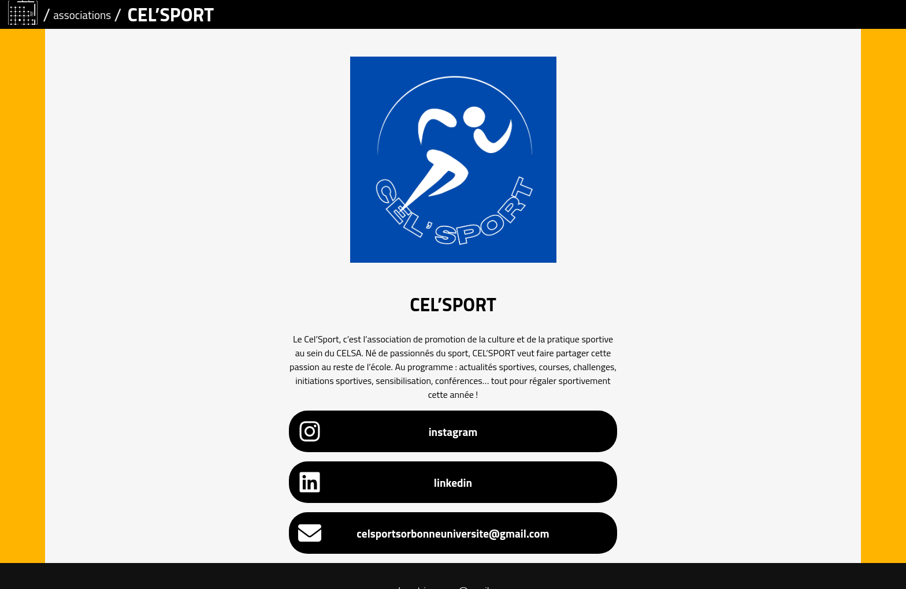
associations (82, 14)
